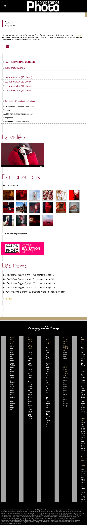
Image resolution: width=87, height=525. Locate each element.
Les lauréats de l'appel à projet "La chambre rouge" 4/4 (28, 273)
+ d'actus (6, 296)
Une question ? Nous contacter (14, 121)
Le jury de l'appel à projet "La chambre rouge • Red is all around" (33, 289)
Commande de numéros (83, 464)
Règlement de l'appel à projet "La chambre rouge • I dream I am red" (40, 34)
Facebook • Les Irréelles (30, 377)
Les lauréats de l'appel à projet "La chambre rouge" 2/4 (28, 281)
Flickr (30, 400)
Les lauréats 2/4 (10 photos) (17, 82)
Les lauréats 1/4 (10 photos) (17, 78)
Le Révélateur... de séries (83, 377)
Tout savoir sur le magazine (48, 349)
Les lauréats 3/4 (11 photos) (17, 86)
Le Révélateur (48, 386)
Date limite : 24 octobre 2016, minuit (17, 101)
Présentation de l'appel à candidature (16, 106)
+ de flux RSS (82, 403)
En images (48, 373)
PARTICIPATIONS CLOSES (19, 62)
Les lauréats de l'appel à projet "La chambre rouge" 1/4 (28, 285)
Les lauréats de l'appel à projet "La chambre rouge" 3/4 (28, 277)
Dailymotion (30, 409)
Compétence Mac (65, 352)
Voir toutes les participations (13, 233)
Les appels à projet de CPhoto (48, 362)
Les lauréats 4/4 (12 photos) (17, 91)
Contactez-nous (12, 390)
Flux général (83, 347)
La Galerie (48, 379)
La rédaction (83, 477)
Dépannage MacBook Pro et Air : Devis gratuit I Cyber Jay (65, 383)
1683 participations (14, 68)
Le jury (5, 110)
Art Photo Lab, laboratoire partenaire (16, 114)
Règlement (7, 117)
